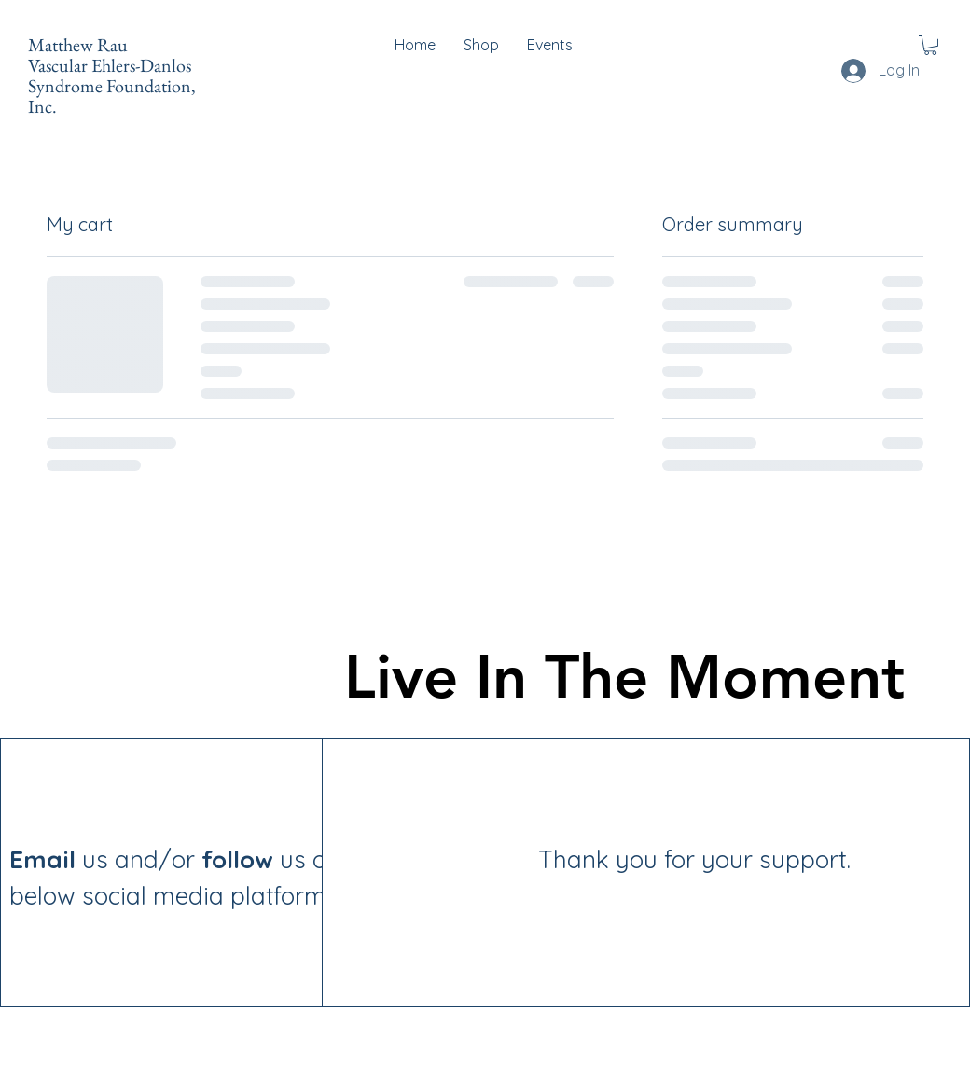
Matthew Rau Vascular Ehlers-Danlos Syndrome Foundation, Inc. (112, 75)
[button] (930, 45)
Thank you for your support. (590, 859)
